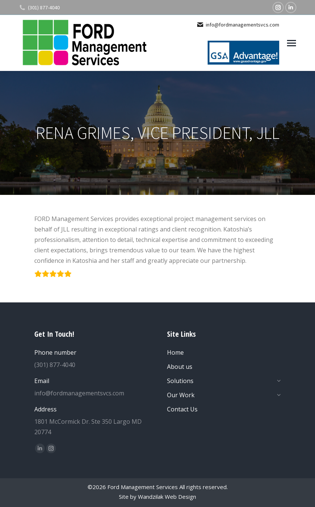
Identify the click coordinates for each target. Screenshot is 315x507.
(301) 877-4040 (39, 7)
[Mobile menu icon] (291, 43)
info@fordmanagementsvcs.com (237, 24)
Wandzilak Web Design (167, 496)
